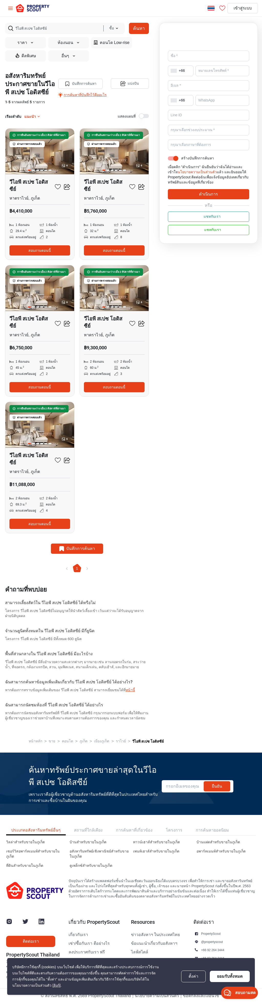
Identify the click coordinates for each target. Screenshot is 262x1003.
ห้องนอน (69, 42)
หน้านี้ (130, 690)
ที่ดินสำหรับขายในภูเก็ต (24, 865)
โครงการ (174, 830)
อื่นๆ (68, 56)
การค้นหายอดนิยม (212, 830)
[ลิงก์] (56, 985)
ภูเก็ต (84, 741)
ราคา (25, 42)
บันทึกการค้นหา (80, 83)
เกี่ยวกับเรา (78, 934)
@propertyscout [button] (212, 942)
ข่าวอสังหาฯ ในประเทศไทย (155, 934)
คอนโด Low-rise (111, 42)
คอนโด (67, 741)
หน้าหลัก (35, 741)
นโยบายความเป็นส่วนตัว (197, 172)
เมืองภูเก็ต (101, 741)
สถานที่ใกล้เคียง (88, 830)
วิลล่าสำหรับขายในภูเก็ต (25, 842)
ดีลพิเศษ (25, 56)
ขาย (52, 741)
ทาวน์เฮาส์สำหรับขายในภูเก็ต (156, 842)
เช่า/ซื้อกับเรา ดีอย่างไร (89, 943)
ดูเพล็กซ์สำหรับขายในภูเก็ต (91, 865)
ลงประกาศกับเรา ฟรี (87, 952)
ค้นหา (139, 28)
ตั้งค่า (193, 976)
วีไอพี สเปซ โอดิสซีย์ (148, 741)
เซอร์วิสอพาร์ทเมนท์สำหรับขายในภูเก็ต (33, 854)
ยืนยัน (217, 786)
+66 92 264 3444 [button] (212, 950)
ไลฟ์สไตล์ (139, 952)
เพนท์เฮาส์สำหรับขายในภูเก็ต (156, 851)
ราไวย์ (121, 741)
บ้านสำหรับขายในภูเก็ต (88, 842)
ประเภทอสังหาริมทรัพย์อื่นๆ (36, 830)
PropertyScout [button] (211, 934)
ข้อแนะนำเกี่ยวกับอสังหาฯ (154, 943)
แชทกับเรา (208, 216)
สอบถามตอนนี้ (39, 250)
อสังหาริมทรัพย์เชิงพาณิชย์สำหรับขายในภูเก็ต (99, 854)
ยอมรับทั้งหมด (230, 976)
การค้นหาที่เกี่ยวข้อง (134, 830)
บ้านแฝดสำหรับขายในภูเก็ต (218, 842)
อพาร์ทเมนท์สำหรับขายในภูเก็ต (221, 851)
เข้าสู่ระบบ (242, 8)
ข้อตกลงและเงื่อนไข (201, 995)
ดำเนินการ (208, 194)
